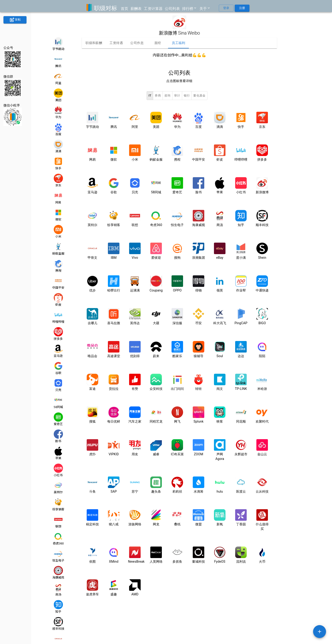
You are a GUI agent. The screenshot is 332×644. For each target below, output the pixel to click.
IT (150, 95)
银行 (187, 95)
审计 (177, 95)
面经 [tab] (157, 42)
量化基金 (199, 95)
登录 (226, 8)
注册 (242, 8)
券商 (158, 95)
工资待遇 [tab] (116, 42)
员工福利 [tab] (178, 42)
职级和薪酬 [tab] (94, 42)
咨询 (167, 95)
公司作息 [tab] (137, 42)
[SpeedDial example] (319, 631)
